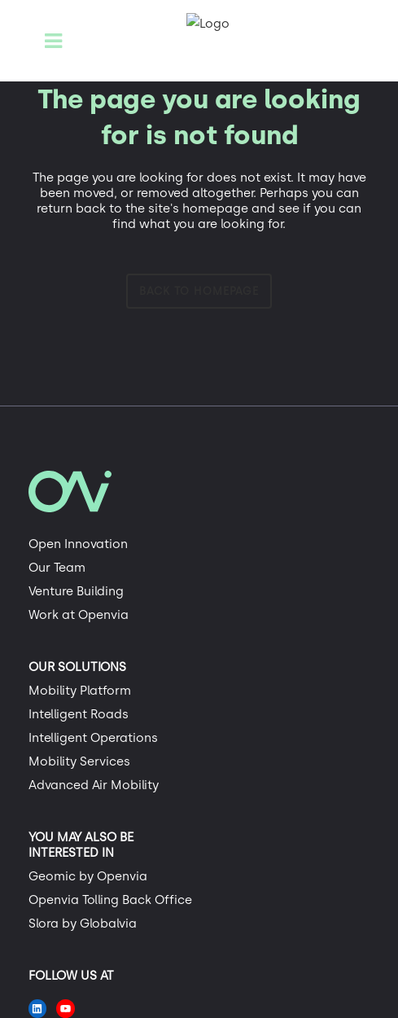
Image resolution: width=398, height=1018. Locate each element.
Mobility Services (79, 761)
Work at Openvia (78, 615)
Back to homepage (199, 291)
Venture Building (76, 591)
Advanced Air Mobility (93, 785)
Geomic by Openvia (87, 876)
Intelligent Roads (78, 714)
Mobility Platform (79, 690)
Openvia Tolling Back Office (110, 900)
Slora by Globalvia (82, 923)
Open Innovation (78, 544)
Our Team (56, 567)
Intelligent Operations (93, 738)
